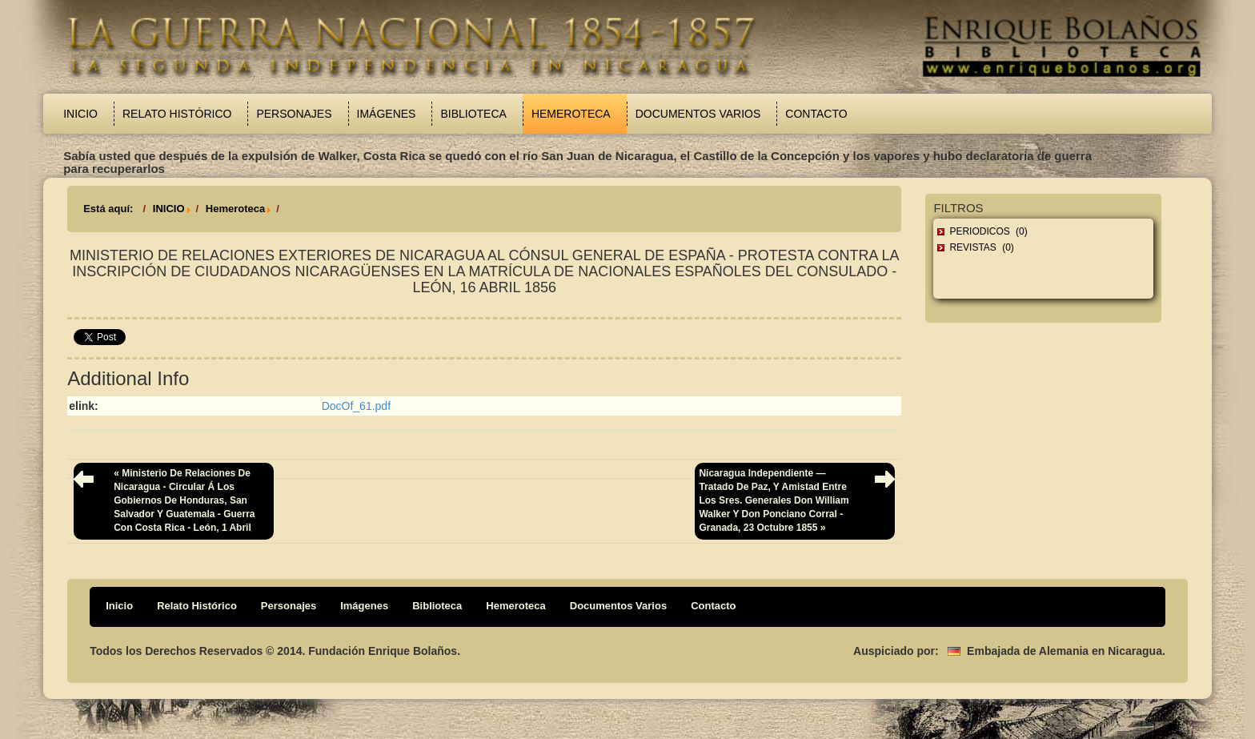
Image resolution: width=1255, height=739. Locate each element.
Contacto (816, 113)
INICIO (169, 209)
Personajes (293, 113)
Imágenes (386, 113)
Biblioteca (473, 113)
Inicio (80, 113)
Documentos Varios (698, 113)
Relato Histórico (176, 113)
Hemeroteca (571, 113)
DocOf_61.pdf (356, 406)
